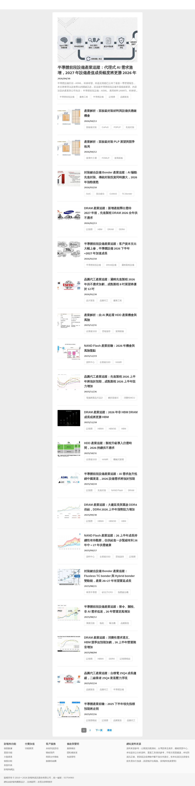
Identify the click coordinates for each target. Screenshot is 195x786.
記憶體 (112, 97)
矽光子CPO (107, 592)
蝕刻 (102, 623)
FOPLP (117, 127)
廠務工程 (84, 97)
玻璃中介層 (91, 158)
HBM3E (112, 428)
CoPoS (105, 127)
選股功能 (8, 752)
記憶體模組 (125, 659)
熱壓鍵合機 (123, 592)
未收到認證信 (52, 748)
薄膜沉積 (90, 623)
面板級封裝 (91, 127)
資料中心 (90, 362)
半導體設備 (98, 97)
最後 (109, 730)
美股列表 (8, 765)
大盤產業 (8, 757)
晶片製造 (90, 300)
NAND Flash (117, 490)
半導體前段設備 (67, 97)
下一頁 (99, 730)
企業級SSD (91, 331)
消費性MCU (129, 398)
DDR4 (122, 229)
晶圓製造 (124, 97)
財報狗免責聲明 (168, 761)
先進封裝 (130, 127)
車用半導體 (91, 592)
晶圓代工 (104, 300)
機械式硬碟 (118, 459)
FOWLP (105, 158)
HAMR (119, 362)
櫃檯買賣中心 (181, 748)
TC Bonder (127, 194)
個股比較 (8, 761)
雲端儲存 (106, 331)
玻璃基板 (118, 158)
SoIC (88, 194)
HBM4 (101, 428)
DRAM (111, 229)
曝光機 (112, 623)
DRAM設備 (111, 265)
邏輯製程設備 (128, 265)
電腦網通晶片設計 (94, 398)
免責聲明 (71, 757)
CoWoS (113, 194)
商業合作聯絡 (52, 757)
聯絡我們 (50, 752)
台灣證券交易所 (165, 748)
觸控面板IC (113, 398)
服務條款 (71, 748)
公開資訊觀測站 (148, 748)
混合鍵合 (100, 194)
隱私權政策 (72, 752)
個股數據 (8, 748)
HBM (100, 229)
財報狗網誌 (9, 769)
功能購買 (29, 748)
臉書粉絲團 (51, 761)
